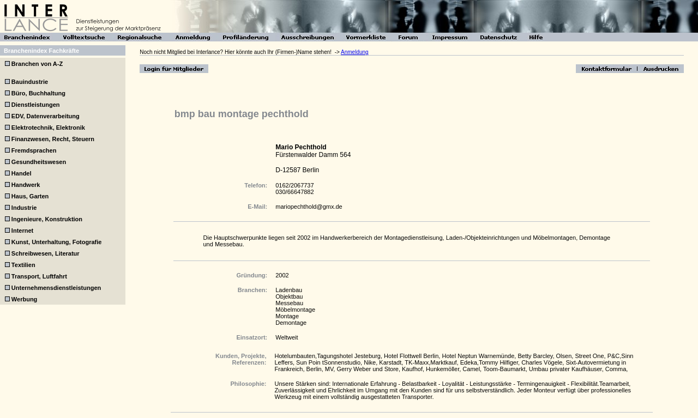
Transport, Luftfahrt (39, 276)
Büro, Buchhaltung (38, 93)
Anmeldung (355, 52)
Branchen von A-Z (36, 63)
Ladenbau (288, 290)
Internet (22, 230)
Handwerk (25, 184)
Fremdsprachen (34, 150)
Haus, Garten (30, 196)
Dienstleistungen (35, 104)
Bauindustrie (29, 81)
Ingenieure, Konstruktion (46, 219)
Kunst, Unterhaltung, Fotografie (56, 242)
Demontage (290, 322)
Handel (21, 173)
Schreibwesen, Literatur (45, 253)
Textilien (23, 265)
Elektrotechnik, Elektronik (48, 127)
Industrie (24, 207)
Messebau (289, 303)
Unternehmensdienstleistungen (56, 287)
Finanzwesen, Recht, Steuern (52, 139)
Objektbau (289, 296)
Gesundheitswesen (38, 162)
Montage (287, 316)
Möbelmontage (295, 309)
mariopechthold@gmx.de (308, 206)
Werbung (24, 299)
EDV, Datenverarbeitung (45, 116)
